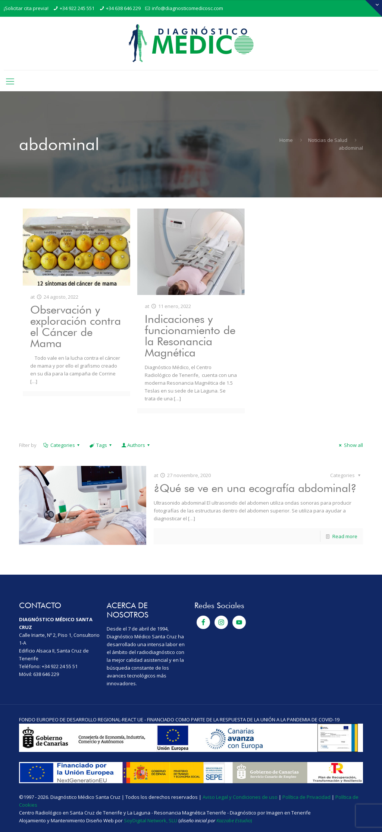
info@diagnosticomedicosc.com (187, 8)
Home (286, 140)
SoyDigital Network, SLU (150, 820)
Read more (344, 536)
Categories (61, 445)
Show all (350, 445)
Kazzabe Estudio (233, 820)
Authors (136, 445)
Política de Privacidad (306, 797)
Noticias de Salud (327, 140)
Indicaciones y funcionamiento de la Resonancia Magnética (190, 335)
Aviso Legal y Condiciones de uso (240, 797)
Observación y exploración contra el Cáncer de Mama (75, 326)
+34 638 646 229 (123, 8)
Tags (101, 445)
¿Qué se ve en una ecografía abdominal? (255, 488)
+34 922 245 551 (77, 8)
